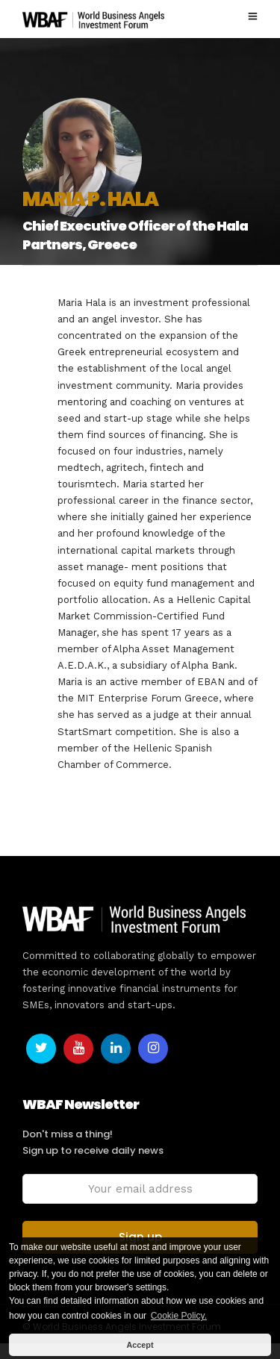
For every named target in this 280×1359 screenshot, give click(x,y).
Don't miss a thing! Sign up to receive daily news (93, 1142)
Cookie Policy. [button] (179, 1315)
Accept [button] (139, 1344)
